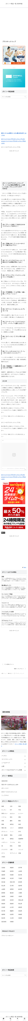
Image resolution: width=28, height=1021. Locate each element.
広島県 (3, 907)
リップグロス (5, 795)
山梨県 (3, 889)
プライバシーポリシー (7, 935)
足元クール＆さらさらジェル (9, 791)
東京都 (3, 882)
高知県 (20, 911)
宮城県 (3, 871)
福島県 (3, 874)
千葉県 (20, 878)
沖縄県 (12, 921)
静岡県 (3, 893)
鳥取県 (3, 903)
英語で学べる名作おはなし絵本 (9, 784)
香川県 (3, 911)
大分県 (12, 918)
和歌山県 (20, 900)
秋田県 (12, 871)
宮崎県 (20, 918)
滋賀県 (3, 896)
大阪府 (20, 896)
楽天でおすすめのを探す (13, 139)
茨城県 (12, 874)
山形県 (20, 871)
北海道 (3, 867)
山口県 (12, 907)
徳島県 (20, 907)
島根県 (12, 903)
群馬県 (3, 878)
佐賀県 (12, 914)
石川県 (12, 885)
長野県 (12, 889)
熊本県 (3, 918)
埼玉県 (12, 878)
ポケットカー (5, 788)
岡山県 (20, 903)
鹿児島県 (3, 921)
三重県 (20, 893)
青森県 (12, 867)
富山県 (3, 885)
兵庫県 (3, 900)
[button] (25, 97)
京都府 (12, 896)
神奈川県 (12, 882)
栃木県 (20, 874)
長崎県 (20, 914)
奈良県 (12, 900)
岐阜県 (20, 889)
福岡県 (3, 914)
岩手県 (20, 867)
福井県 (20, 885)
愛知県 (12, 893)
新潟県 (20, 882)
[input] (14, 96)
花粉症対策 (4, 781)
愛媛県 (12, 911)
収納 (3, 532)
